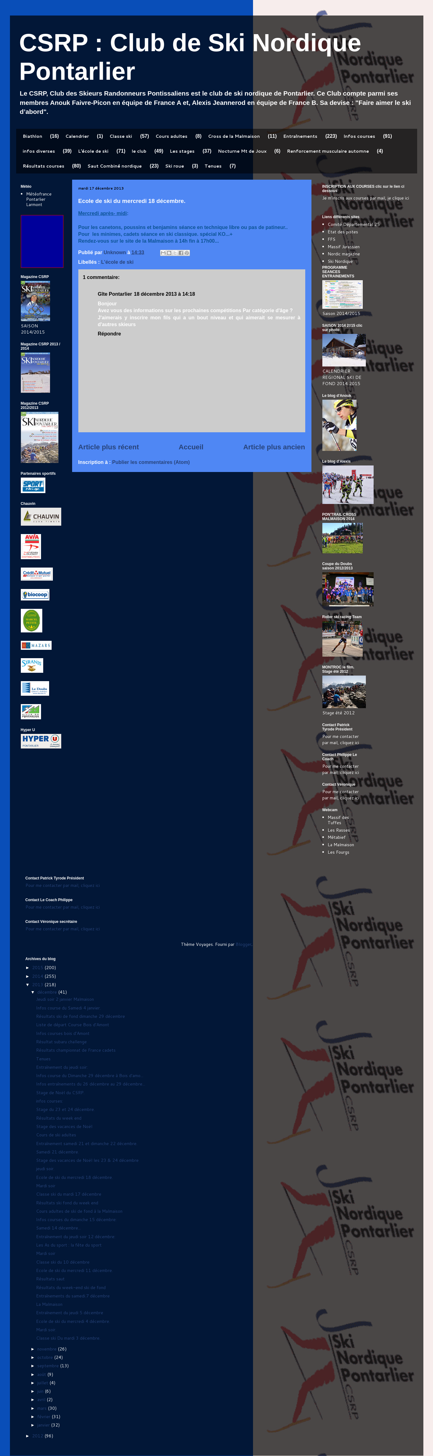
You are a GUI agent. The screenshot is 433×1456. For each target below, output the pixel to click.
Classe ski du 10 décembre (63, 1262)
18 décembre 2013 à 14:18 (164, 294)
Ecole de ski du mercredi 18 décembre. (74, 1177)
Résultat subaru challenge (61, 1042)
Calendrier (77, 136)
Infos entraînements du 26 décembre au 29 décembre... (90, 1084)
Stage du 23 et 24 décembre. (65, 1109)
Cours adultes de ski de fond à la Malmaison (79, 1211)
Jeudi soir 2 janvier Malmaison (65, 999)
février (44, 1416)
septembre (48, 1366)
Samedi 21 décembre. (57, 1152)
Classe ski (120, 136)
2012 (38, 1436)
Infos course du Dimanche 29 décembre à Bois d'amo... (89, 1075)
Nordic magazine (344, 254)
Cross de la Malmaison (234, 136)
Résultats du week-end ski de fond (71, 1287)
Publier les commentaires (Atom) (151, 462)
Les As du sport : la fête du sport (69, 1245)
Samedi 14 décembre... (58, 1228)
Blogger (243, 944)
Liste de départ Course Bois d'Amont (72, 1025)
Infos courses (359, 136)
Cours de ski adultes (56, 1135)
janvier (44, 1425)
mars (42, 1408)
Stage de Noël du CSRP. (60, 1093)
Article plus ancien (274, 447)
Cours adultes (171, 136)
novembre (47, 1349)
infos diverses (39, 151)
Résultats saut (50, 1279)
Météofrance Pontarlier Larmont (39, 199)
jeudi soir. (45, 1169)
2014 (38, 976)
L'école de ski (93, 151)
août (42, 1374)
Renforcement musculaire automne (328, 151)
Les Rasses (339, 830)
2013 (38, 985)
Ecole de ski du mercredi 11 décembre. (74, 1270)
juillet (43, 1383)
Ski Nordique (340, 261)
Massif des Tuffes (338, 820)
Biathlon (32, 136)
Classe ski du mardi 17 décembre (68, 1194)
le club (139, 151)
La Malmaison (341, 845)
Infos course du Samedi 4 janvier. (68, 1008)
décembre (47, 992)
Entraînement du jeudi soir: (62, 1067)
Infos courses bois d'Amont (63, 1033)
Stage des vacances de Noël (64, 1126)
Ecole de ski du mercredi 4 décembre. (73, 1321)
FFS (331, 239)
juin (41, 1391)
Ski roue (174, 166)
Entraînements (300, 136)
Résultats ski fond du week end (67, 1203)
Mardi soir (45, 1186)
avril (42, 1399)
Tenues (213, 166)
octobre (45, 1357)
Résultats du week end (58, 1118)
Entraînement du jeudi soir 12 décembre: (75, 1237)
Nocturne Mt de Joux (242, 151)
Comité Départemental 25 (354, 224)
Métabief (337, 837)
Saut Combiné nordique (114, 166)
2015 (38, 967)
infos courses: (49, 1101)
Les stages (182, 151)
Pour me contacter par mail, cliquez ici (340, 739)
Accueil (191, 447)
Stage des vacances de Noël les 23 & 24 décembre (87, 1160)
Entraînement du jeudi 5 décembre (69, 1313)
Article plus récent (108, 447)
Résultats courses (43, 166)
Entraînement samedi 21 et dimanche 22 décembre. (86, 1143)
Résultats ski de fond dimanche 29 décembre (80, 1016)
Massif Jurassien (344, 247)
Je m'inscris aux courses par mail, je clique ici (365, 198)
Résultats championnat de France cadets (76, 1050)
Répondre (109, 333)
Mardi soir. (46, 1330)
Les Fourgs (338, 852)
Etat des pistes (343, 232)
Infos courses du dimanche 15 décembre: (76, 1219)
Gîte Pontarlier (115, 294)
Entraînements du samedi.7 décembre (73, 1296)
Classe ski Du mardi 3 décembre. (68, 1338)
